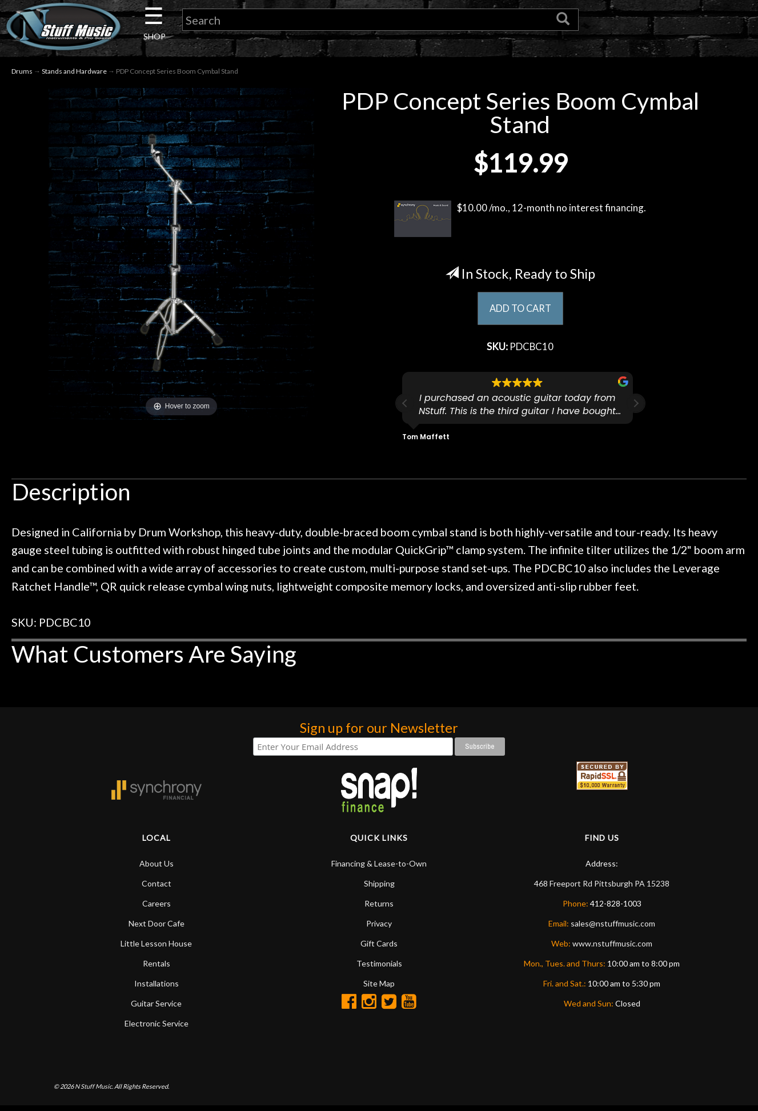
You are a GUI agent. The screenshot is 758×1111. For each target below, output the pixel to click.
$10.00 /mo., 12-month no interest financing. (520, 221)
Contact (156, 888)
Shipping (379, 888)
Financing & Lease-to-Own (379, 868)
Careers (156, 908)
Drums (22, 73)
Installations (156, 988)
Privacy (379, 928)
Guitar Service (156, 1008)
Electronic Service (157, 1028)
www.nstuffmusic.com (612, 948)
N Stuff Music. (94, 1090)
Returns (379, 908)
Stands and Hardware (74, 73)
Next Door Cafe (157, 928)
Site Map (379, 988)
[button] (635, 408)
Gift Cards (379, 948)
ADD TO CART (520, 311)
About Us (156, 868)
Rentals (156, 968)
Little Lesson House (156, 948)
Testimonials (379, 968)
